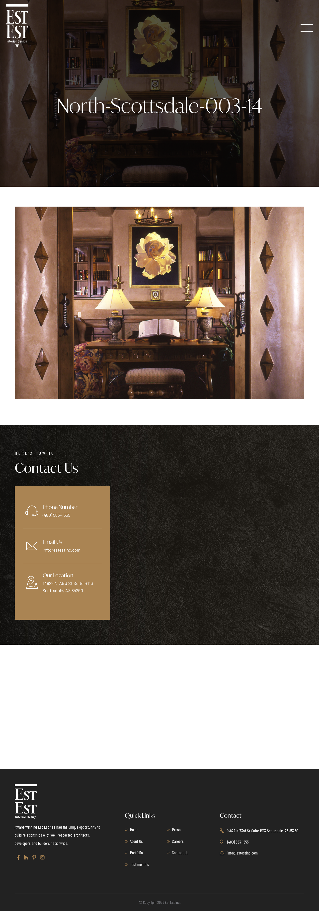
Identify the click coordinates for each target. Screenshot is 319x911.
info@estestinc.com (61, 550)
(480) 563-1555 (56, 515)
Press (176, 829)
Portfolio (136, 852)
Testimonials (139, 864)
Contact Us (180, 852)
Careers (178, 841)
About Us (136, 841)
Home (134, 829)
